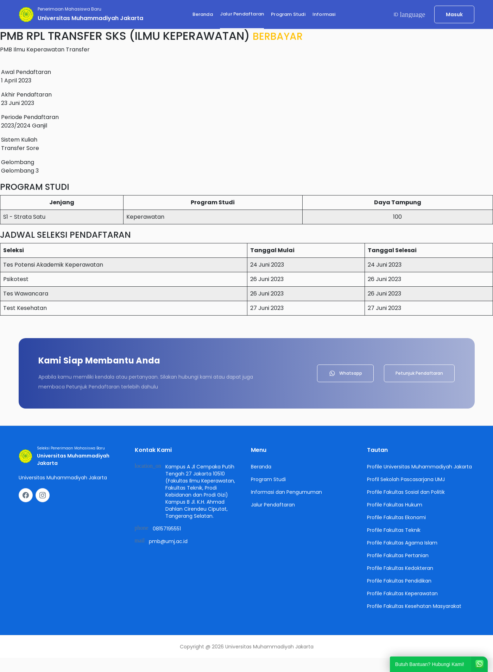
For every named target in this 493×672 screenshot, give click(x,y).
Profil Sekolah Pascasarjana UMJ (406, 479)
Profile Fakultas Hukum (394, 504)
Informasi (324, 14)
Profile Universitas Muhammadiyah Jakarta (419, 466)
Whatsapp (345, 373)
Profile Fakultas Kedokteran (400, 568)
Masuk (454, 14)
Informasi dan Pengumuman (286, 492)
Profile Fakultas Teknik (394, 530)
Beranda (202, 14)
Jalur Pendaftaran (242, 14)
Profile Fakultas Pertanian (398, 555)
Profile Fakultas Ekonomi (396, 517)
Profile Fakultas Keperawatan (402, 593)
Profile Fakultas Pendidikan (399, 580)
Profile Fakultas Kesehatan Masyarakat (414, 606)
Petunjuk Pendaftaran (419, 373)
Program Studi (288, 14)
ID (409, 14)
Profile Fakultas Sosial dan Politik (406, 492)
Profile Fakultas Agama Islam (402, 542)
